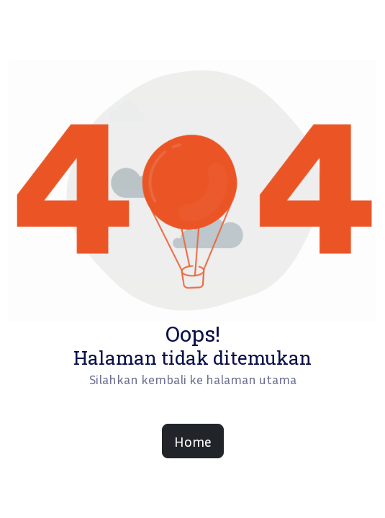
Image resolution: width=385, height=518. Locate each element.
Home (193, 441)
